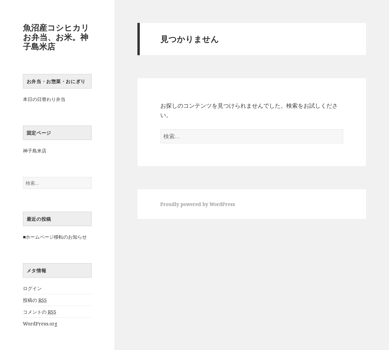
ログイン (32, 288)
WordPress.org (40, 323)
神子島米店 (34, 150)
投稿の (35, 300)
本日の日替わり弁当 (44, 99)
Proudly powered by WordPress (197, 204)
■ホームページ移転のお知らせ (55, 237)
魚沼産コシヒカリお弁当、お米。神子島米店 (56, 37)
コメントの (39, 312)
